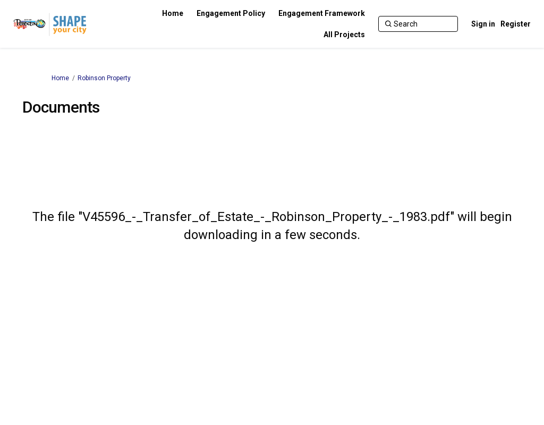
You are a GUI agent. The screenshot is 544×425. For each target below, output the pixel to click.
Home (60, 78)
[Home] (172, 13)
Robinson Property (104, 78)
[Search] (418, 24)
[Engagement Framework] (322, 13)
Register (515, 24)
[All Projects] (344, 34)
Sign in (483, 24)
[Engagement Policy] (231, 13)
